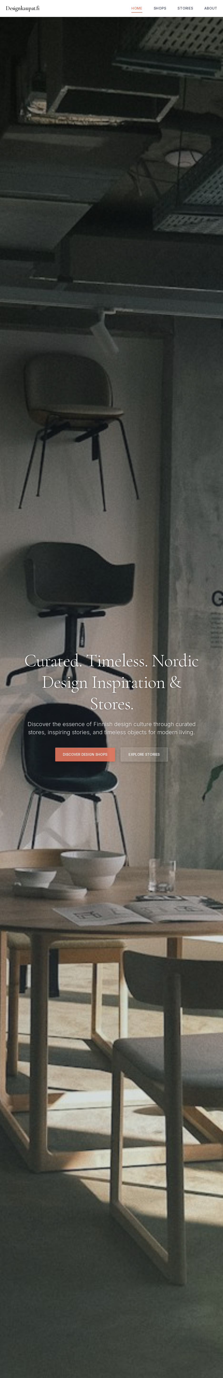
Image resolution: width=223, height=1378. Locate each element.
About (210, 8)
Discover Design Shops (85, 754)
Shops (160, 8)
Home (136, 8)
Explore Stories (144, 754)
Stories (185, 8)
